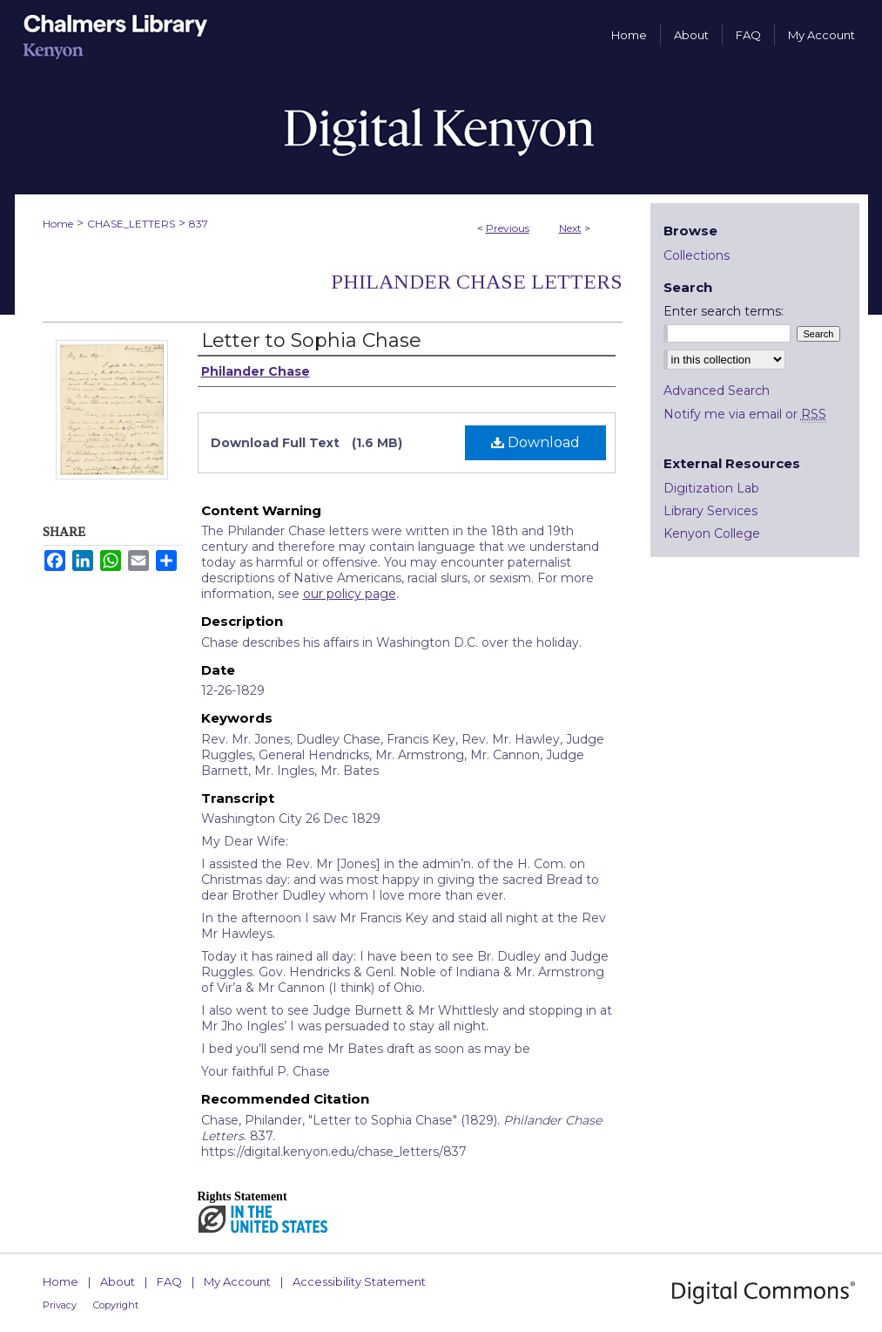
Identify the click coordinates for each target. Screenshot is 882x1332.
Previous (507, 227)
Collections (696, 255)
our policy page (349, 593)
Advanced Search (716, 390)
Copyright (115, 1305)
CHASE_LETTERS (131, 223)
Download (535, 442)
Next (570, 227)
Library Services (710, 511)
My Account (237, 1281)
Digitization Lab (711, 488)
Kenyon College (711, 533)
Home (58, 223)
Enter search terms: (723, 311)
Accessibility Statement (359, 1281)
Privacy (60, 1305)
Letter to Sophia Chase (311, 340)
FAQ (169, 1281)
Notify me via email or (744, 414)
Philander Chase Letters (477, 281)
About (117, 1281)
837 (198, 223)
